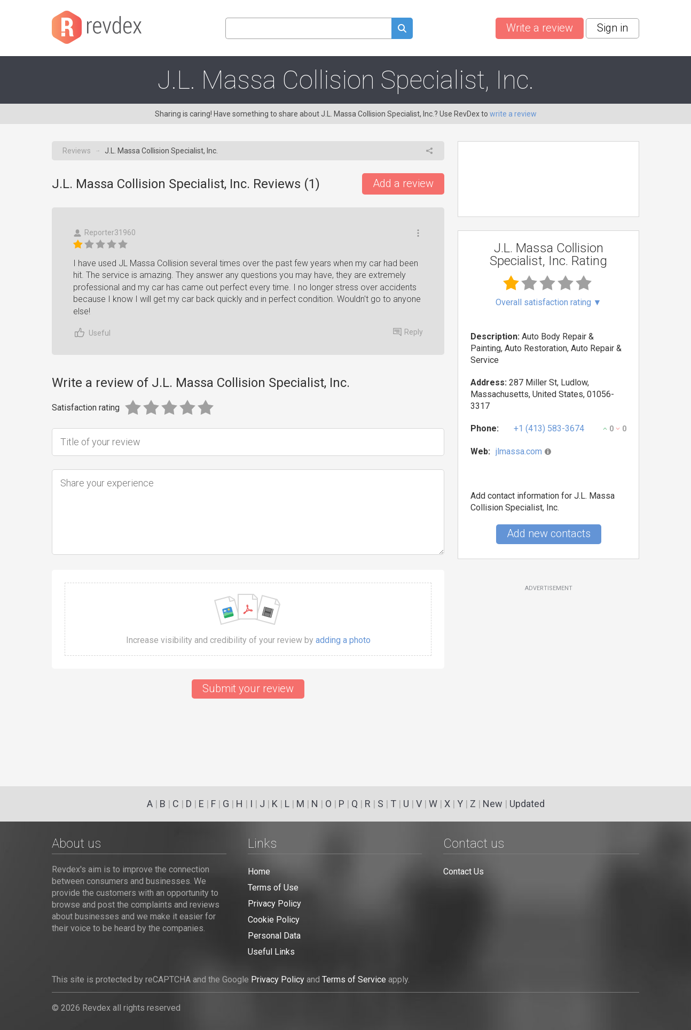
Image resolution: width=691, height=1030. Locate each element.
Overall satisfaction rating (549, 302)
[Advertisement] (548, 679)
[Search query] (308, 28)
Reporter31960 (104, 232)
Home (259, 871)
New (492, 803)
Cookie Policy (274, 920)
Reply (408, 332)
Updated (527, 803)
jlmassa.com (519, 451)
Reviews (76, 150)
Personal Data (274, 936)
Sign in (612, 27)
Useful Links (271, 952)
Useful (92, 333)
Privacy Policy (274, 904)
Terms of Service (354, 979)
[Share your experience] (248, 512)
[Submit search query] (402, 30)
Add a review (403, 183)
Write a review (539, 27)
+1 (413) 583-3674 (549, 428)
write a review (513, 114)
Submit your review (248, 688)
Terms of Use (273, 887)
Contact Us (463, 871)
